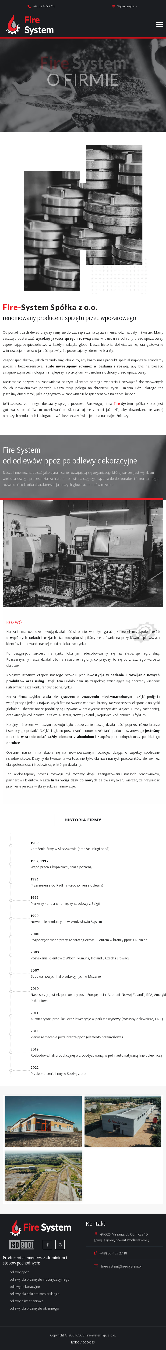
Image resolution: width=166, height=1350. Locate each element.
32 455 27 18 (117, 1253)
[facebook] (47, 1244)
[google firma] (60, 1244)
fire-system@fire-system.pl (120, 1266)
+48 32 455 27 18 (44, 6)
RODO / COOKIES (83, 1342)
